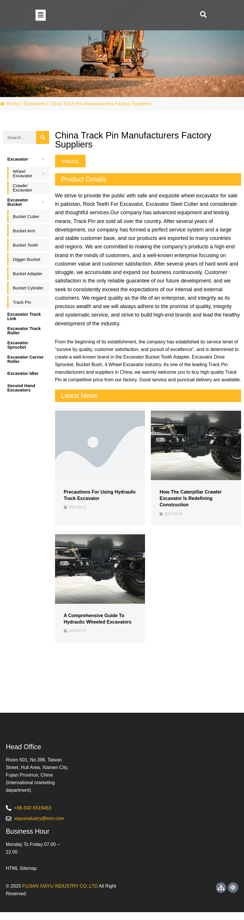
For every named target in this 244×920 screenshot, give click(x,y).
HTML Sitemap (21, 876)
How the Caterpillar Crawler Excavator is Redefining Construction (191, 498)
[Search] (42, 137)
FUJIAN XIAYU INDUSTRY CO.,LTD (60, 893)
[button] (40, 15)
